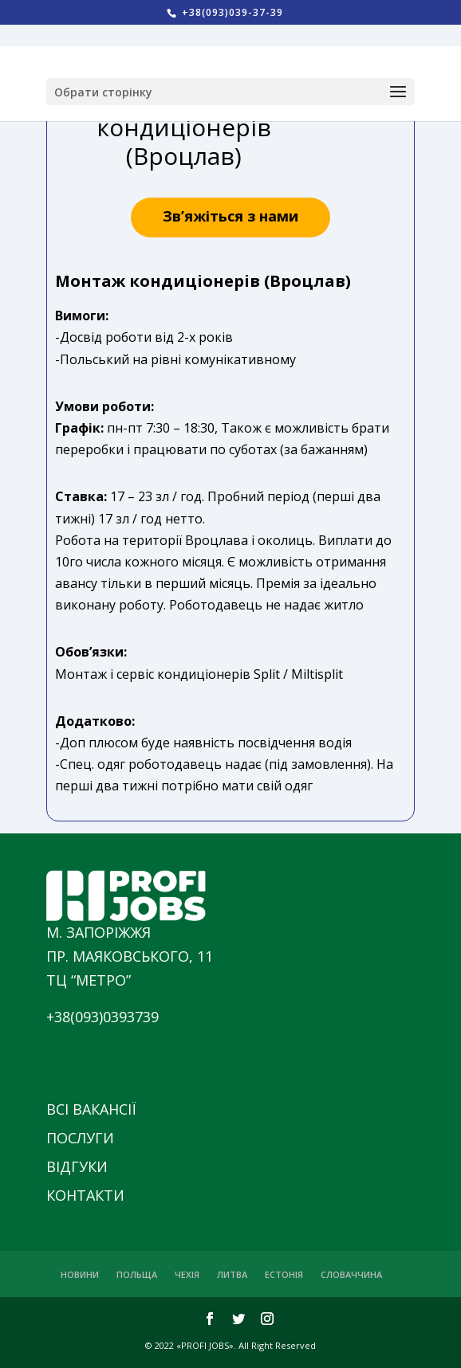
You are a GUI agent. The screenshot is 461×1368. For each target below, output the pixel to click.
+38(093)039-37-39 (231, 12)
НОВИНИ (80, 1274)
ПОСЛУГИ (80, 1137)
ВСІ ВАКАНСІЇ (91, 1109)
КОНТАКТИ (85, 1195)
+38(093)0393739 (102, 1016)
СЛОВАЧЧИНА (351, 1274)
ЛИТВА (232, 1274)
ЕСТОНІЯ (284, 1274)
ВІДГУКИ (77, 1166)
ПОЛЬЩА (136, 1274)
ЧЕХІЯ (187, 1274)
